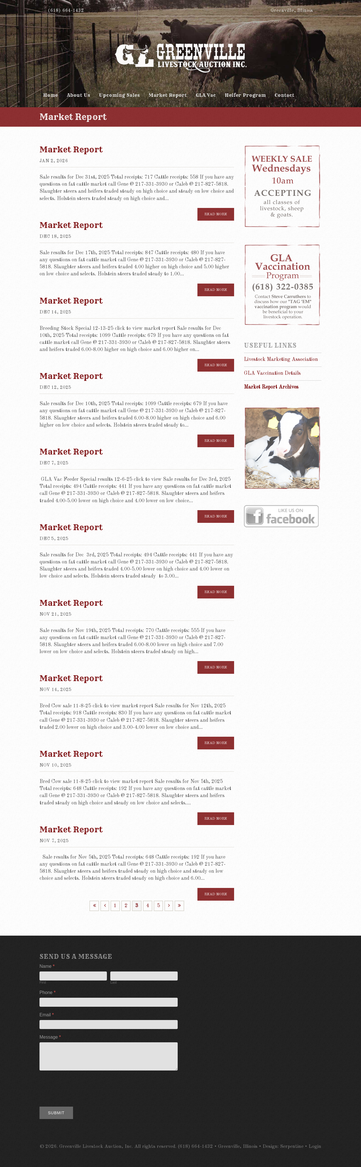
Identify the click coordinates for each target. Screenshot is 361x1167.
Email (46, 1014)
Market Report (71, 149)
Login (315, 1146)
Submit (56, 1113)
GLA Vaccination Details (272, 373)
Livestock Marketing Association (281, 359)
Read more (215, 214)
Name (46, 966)
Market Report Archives (271, 387)
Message (50, 1037)
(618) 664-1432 (66, 10)
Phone (47, 992)
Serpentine (291, 1146)
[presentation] (82, 1087)
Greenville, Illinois (292, 10)
